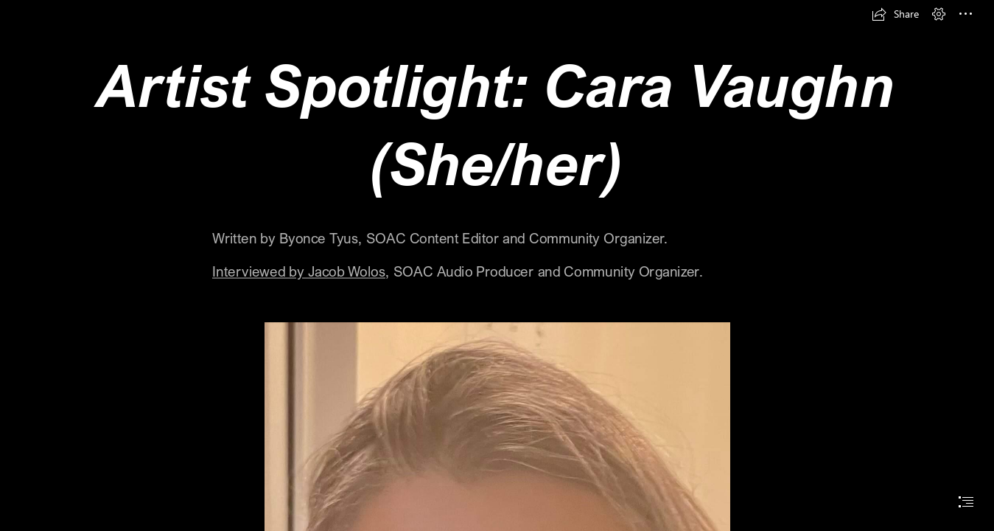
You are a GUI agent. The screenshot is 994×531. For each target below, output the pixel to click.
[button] (895, 14)
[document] (497, 265)
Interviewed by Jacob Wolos (298, 271)
